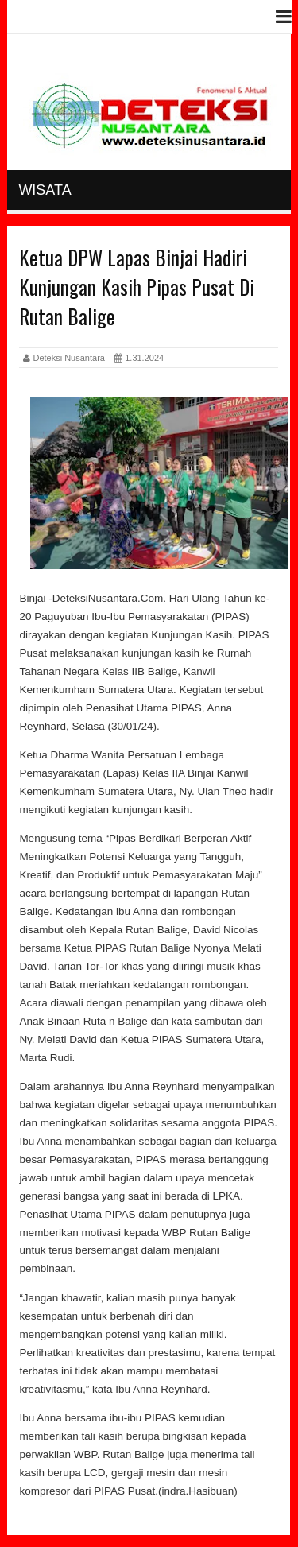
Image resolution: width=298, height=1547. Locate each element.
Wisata (44, 190)
